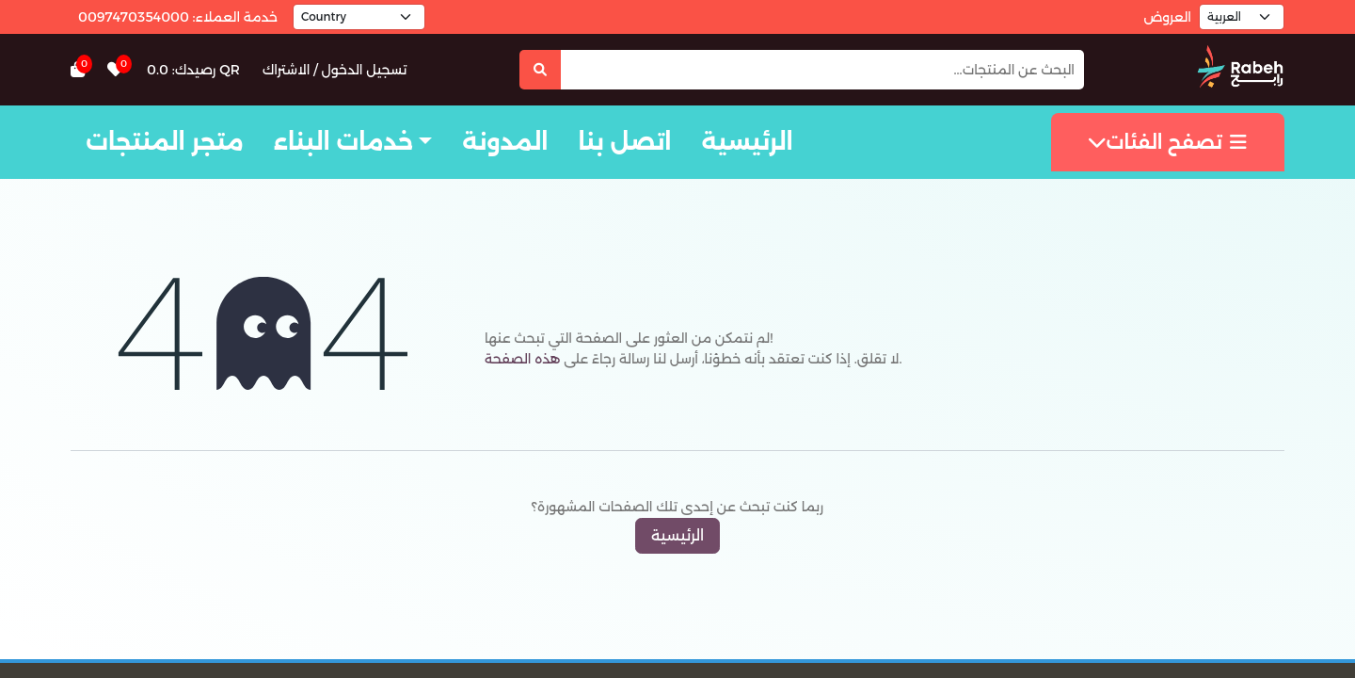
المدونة (505, 141)
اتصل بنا (624, 141)
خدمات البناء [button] (344, 141)
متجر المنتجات (165, 141)
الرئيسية (747, 141)
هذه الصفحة (522, 358)
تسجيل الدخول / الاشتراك (335, 69)
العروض (1167, 16)
